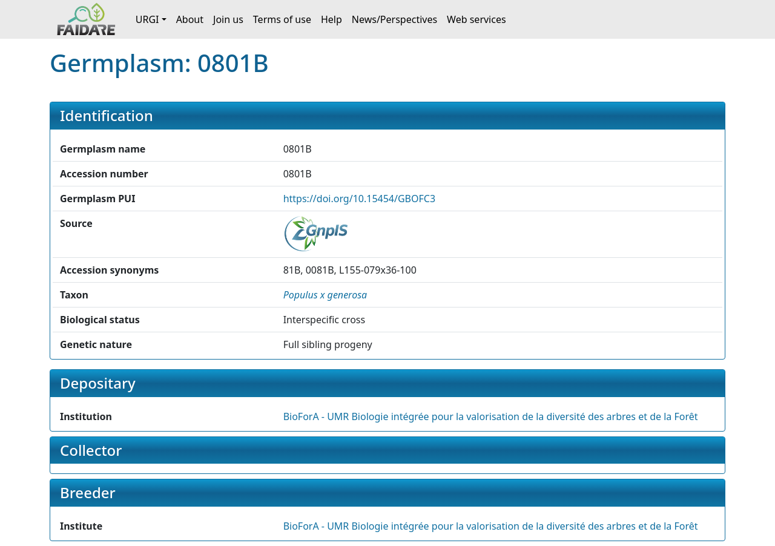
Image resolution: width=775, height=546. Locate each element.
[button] (325, 294)
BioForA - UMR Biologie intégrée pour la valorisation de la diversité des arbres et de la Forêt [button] (490, 416)
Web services (476, 19)
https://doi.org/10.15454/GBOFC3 (359, 198)
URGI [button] (147, 19)
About (189, 19)
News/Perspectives (394, 19)
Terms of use (282, 19)
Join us (228, 19)
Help (331, 19)
